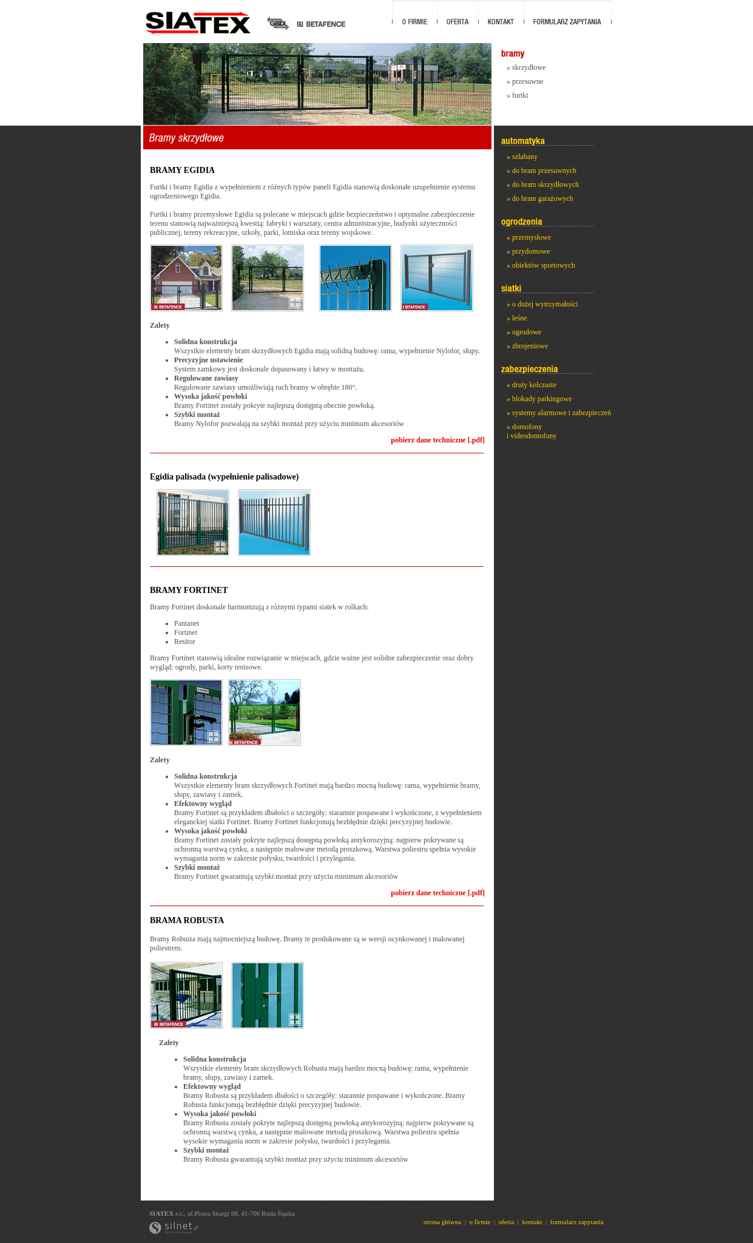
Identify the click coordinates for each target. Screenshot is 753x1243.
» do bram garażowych (540, 198)
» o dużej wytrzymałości (542, 304)
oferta (507, 1221)
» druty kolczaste (531, 385)
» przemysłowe (529, 237)
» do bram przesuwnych (541, 170)
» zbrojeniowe (527, 346)
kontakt (532, 1221)
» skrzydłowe (526, 67)
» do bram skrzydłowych (543, 184)
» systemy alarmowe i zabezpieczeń (559, 412)
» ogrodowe (524, 332)
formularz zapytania (577, 1221)
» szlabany (522, 156)
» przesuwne (525, 81)
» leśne (517, 318)
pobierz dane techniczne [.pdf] (438, 440)
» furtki (517, 95)
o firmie (479, 1221)
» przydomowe (528, 251)
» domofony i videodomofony (531, 431)
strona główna (442, 1221)
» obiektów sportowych (541, 265)
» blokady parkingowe (539, 399)
